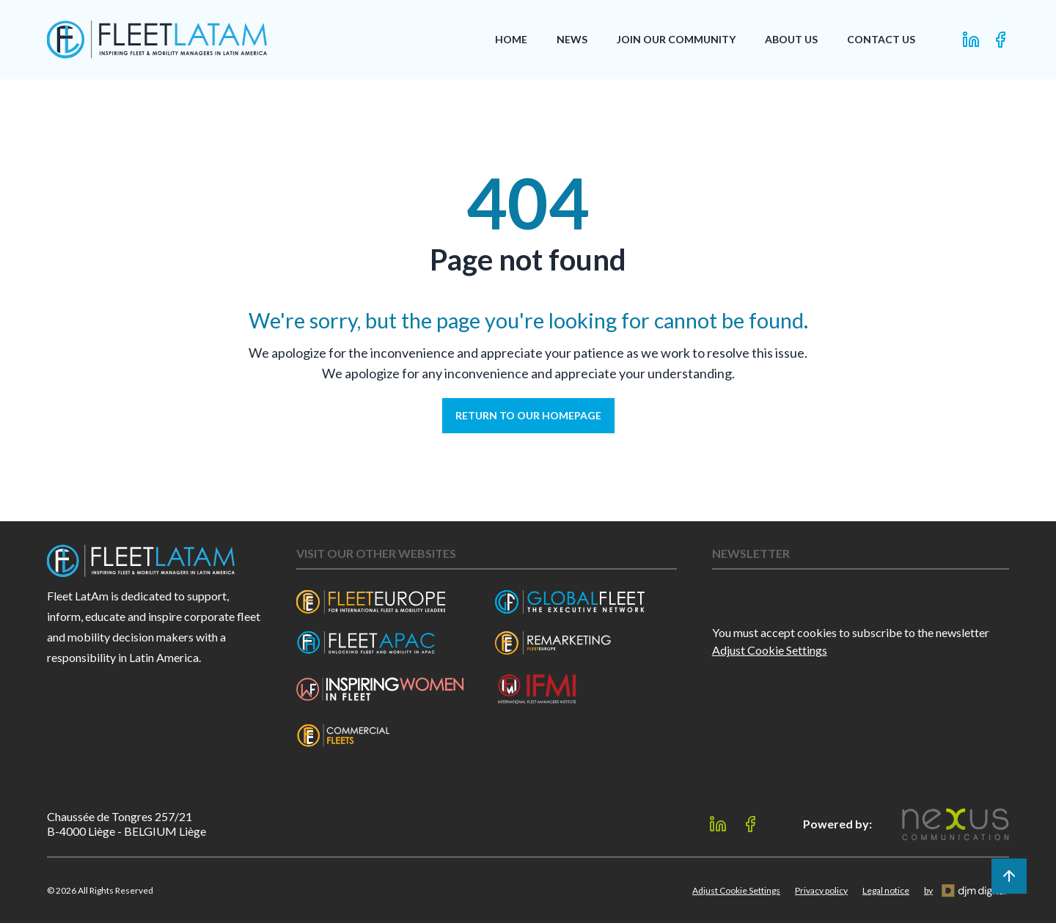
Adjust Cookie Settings (769, 650)
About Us (791, 39)
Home (511, 39)
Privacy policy (821, 890)
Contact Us (881, 39)
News (572, 39)
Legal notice (885, 890)
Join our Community (676, 39)
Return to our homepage (528, 415)
